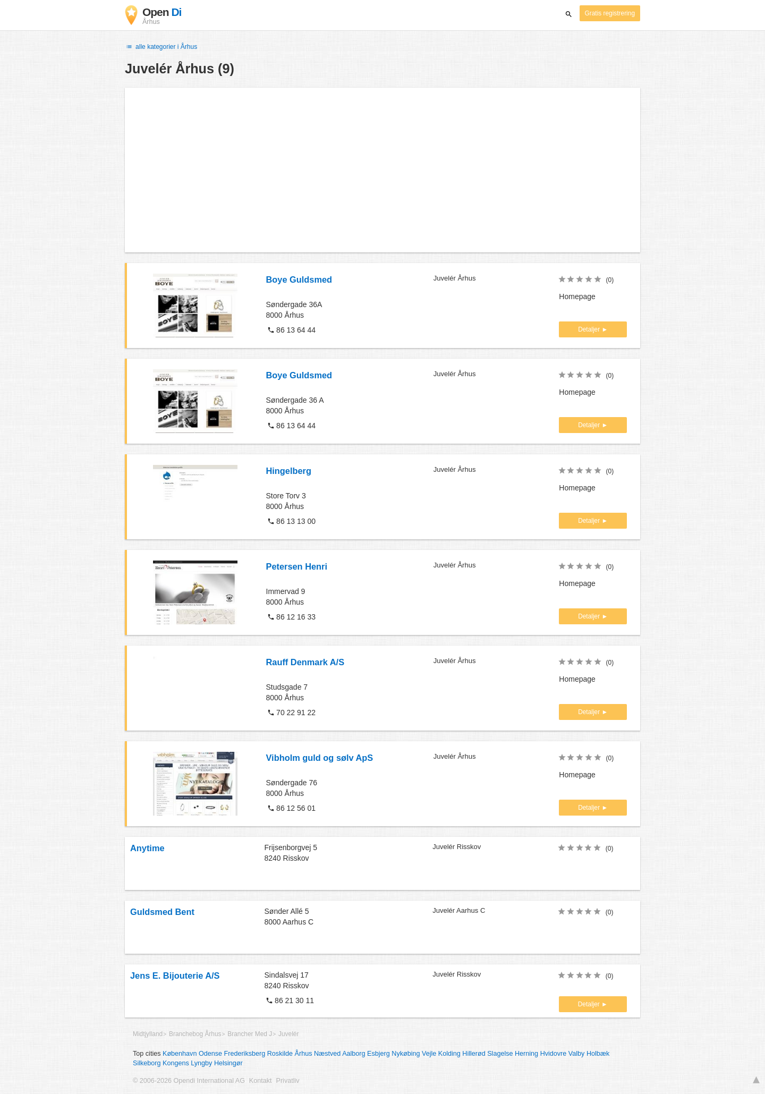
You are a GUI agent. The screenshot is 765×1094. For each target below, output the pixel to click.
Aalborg (353, 1053)
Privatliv (288, 1080)
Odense (210, 1053)
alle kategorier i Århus (161, 46)
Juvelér (288, 1034)
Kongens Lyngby (187, 1063)
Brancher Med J (249, 1034)
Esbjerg (378, 1053)
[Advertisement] (382, 170)
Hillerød (473, 1053)
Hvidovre (553, 1053)
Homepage (577, 296)
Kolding (449, 1053)
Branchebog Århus (195, 1034)
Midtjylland (148, 1034)
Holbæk (597, 1053)
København (180, 1053)
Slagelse (500, 1053)
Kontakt (260, 1080)
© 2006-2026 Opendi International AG (189, 1080)
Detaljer (589, 329)
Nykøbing (406, 1053)
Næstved (327, 1053)
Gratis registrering (610, 13)
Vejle (429, 1053)
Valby (576, 1053)
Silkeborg (147, 1063)
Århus (303, 1053)
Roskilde (280, 1053)
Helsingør (228, 1063)
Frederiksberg (245, 1053)
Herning (526, 1053)
